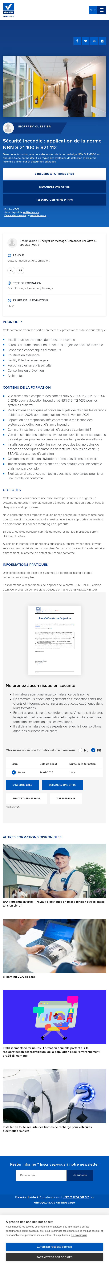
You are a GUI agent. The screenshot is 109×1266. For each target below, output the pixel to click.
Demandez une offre (80, 241)
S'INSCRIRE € (22, 785)
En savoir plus (79, 1235)
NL (93, 10)
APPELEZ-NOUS (66, 798)
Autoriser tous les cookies (54, 1247)
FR (20, 270)
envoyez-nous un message (54, 1202)
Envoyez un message (53, 241)
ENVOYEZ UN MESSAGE (26, 798)
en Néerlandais (31, 212)
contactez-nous (38, 215)
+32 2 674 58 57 (76, 1197)
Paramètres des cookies (54, 1257)
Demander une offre (15, 215)
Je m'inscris (80, 1175)
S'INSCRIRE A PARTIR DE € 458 (54, 173)
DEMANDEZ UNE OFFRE (54, 186)
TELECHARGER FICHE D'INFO (54, 199)
